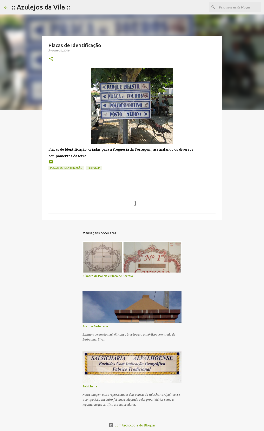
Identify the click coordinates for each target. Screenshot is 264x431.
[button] (50, 59)
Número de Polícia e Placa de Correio (107, 276)
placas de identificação (66, 168)
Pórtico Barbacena (95, 326)
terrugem (93, 168)
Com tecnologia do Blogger (132, 425)
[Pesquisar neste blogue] (239, 7)
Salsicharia (89, 386)
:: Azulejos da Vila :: (41, 7)
